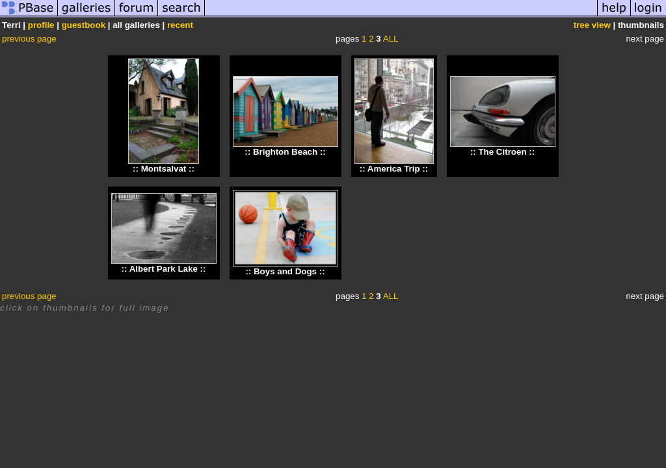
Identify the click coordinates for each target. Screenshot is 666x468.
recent (180, 25)
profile (41, 25)
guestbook (83, 25)
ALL (391, 39)
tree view (592, 25)
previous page (29, 39)
